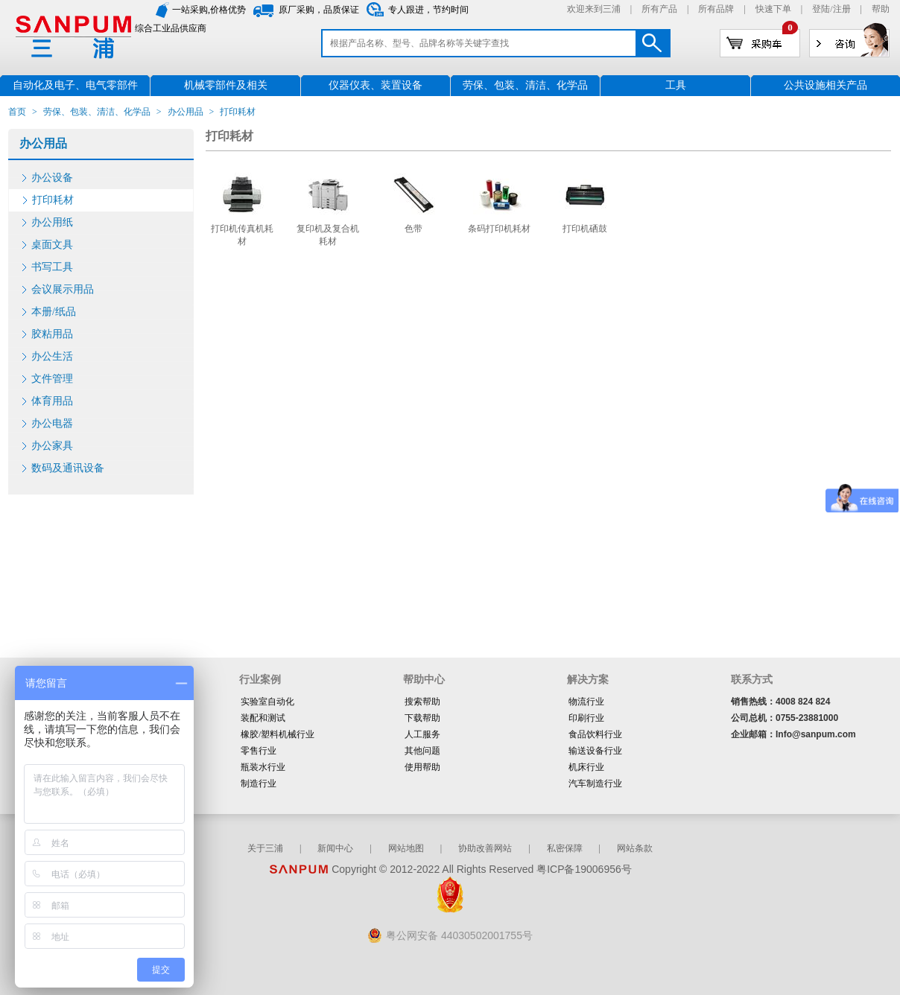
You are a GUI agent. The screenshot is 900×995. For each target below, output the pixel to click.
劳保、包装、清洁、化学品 (96, 112)
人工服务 (422, 734)
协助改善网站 (485, 848)
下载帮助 (422, 718)
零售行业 (258, 751)
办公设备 (52, 177)
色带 (413, 228)
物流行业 (586, 701)
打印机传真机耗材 (242, 235)
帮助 (881, 9)
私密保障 (565, 848)
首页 (17, 112)
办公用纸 (52, 222)
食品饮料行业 (595, 734)
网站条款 (635, 848)
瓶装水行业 (263, 767)
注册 (842, 9)
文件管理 (52, 378)
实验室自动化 (267, 701)
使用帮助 (422, 767)
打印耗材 (53, 200)
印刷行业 (586, 718)
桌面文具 (52, 244)
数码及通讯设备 (67, 468)
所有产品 (659, 9)
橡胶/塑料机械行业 (277, 734)
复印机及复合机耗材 (328, 235)
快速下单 (773, 9)
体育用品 (52, 401)
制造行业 (258, 783)
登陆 (821, 9)
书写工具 (52, 267)
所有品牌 (716, 9)
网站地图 (406, 848)
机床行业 (586, 767)
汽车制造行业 (595, 783)
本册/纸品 (53, 311)
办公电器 (52, 423)
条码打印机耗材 (499, 228)
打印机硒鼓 (584, 228)
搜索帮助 (422, 701)
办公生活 (52, 356)
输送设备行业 (595, 751)
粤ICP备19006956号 (584, 869)
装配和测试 (263, 718)
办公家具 (52, 445)
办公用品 (185, 112)
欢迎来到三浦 (594, 9)
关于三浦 (265, 848)
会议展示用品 (62, 289)
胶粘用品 (52, 334)
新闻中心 (335, 848)
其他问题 (422, 751)
